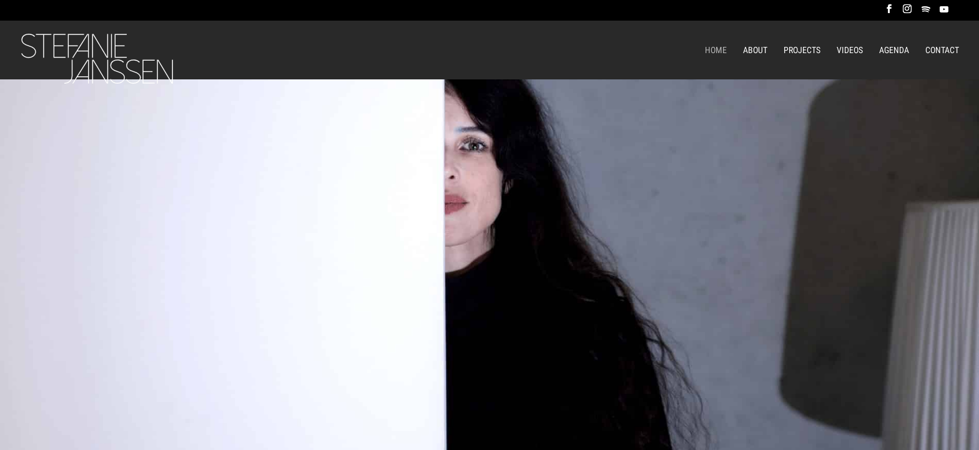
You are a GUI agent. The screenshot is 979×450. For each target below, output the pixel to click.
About (755, 50)
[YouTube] (944, 13)
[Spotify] (926, 13)
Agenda (894, 50)
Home (716, 50)
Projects (802, 50)
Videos (850, 50)
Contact (942, 50)
